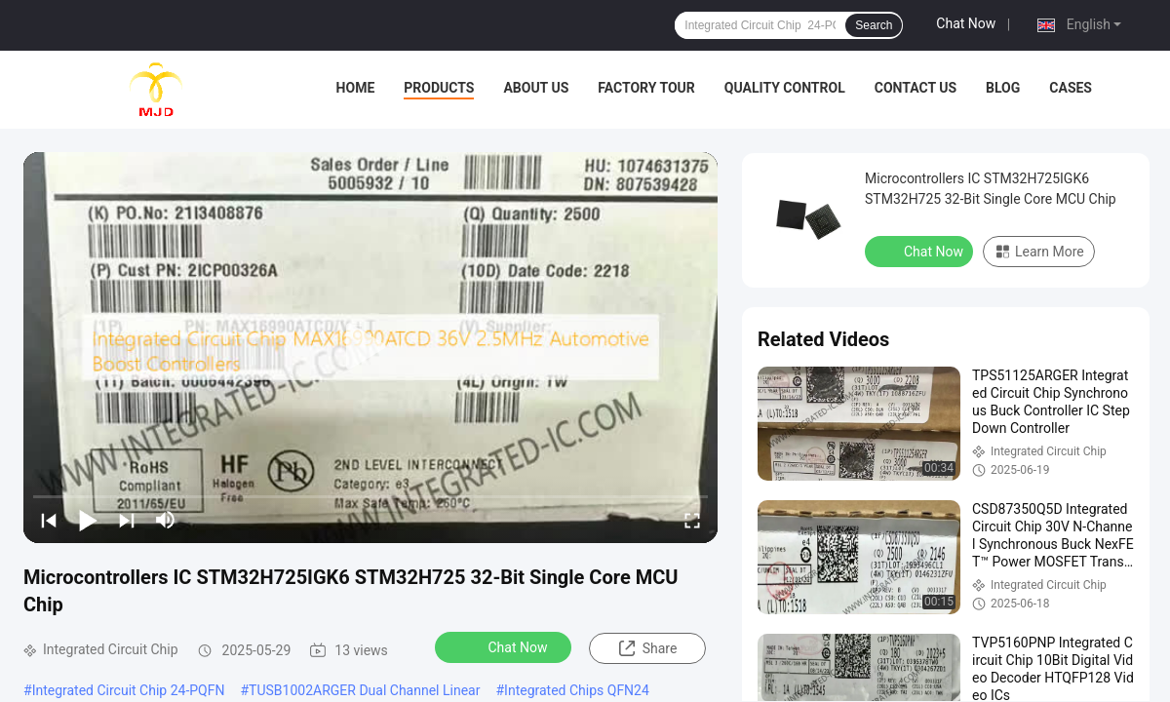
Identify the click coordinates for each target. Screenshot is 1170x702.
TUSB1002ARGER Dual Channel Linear (364, 690)
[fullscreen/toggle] (692, 519)
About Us (535, 88)
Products (439, 88)
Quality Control (784, 88)
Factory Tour (646, 88)
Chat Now (965, 23)
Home (355, 88)
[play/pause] (87, 519)
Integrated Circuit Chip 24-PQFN (128, 690)
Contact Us (915, 88)
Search (873, 25)
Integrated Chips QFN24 (576, 690)
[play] (370, 347)
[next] (126, 519)
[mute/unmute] (165, 519)
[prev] (48, 519)
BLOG (1003, 88)
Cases (1070, 88)
